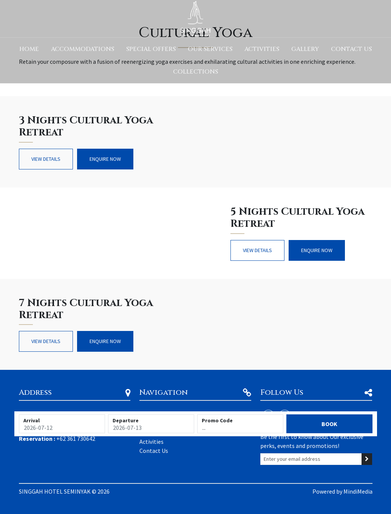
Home (29, 49)
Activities (261, 49)
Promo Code (217, 420)
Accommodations (82, 49)
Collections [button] (195, 72)
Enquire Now (105, 158)
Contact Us (351, 49)
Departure (126, 420)
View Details (45, 158)
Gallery (305, 49)
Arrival (31, 420)
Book (329, 424)
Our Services (210, 49)
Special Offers (151, 49)
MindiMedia (357, 491)
